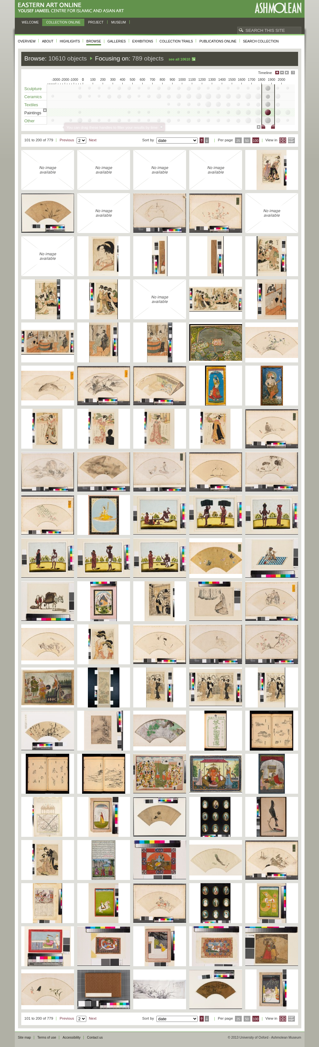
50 (247, 141)
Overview (27, 41)
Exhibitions (142, 41)
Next (93, 140)
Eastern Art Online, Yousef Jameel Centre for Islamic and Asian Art (72, 8)
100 (255, 141)
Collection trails (176, 41)
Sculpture (33, 88)
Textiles (31, 104)
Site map (24, 1037)
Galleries (117, 41)
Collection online (63, 22)
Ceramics (33, 96)
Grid (282, 140)
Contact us (95, 1037)
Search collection (261, 41)
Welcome (30, 22)
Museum (118, 22)
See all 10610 (179, 59)
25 (238, 141)
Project (96, 22)
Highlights (70, 41)
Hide (287, 72)
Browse (93, 41)
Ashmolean (278, 8)
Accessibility (71, 1037)
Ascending (202, 140)
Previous (67, 140)
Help (293, 72)
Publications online (217, 41)
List (291, 140)
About (47, 41)
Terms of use (46, 1037)
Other (29, 120)
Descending (207, 140)
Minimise (282, 72)
